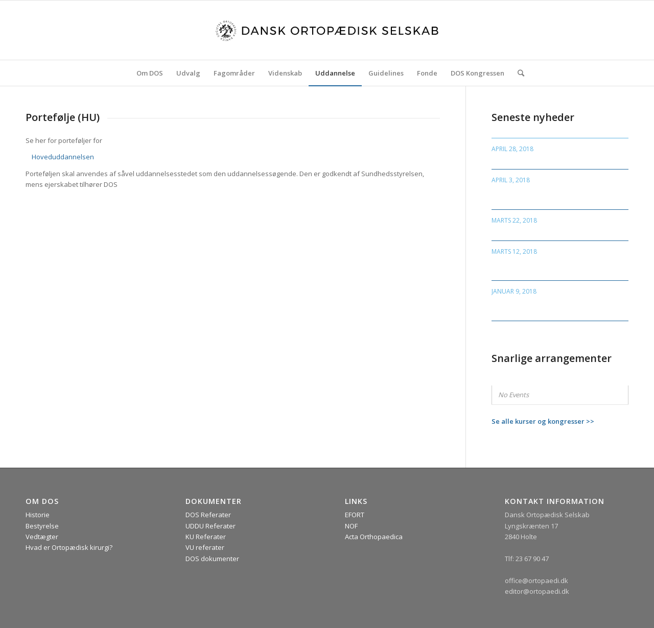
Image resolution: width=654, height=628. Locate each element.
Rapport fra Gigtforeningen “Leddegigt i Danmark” (542, 265)
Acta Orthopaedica (374, 536)
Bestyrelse (42, 525)
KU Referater (205, 536)
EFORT (354, 514)
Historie (38, 514)
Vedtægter (42, 536)
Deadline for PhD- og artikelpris (548, 230)
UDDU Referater (210, 525)
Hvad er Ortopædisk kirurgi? (69, 547)
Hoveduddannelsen (63, 156)
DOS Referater (208, 514)
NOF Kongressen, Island (533, 159)
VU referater (204, 547)
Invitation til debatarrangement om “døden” (557, 306)
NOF (351, 525)
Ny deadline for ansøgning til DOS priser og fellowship (553, 194)
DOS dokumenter (212, 558)
